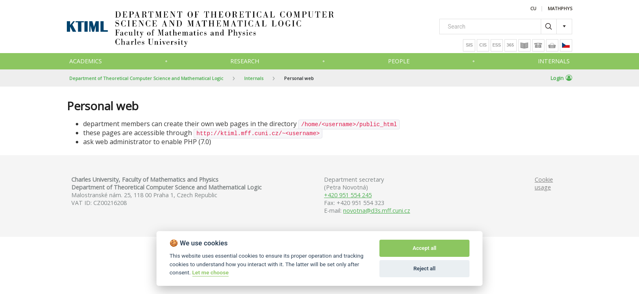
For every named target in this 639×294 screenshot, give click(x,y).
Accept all (424, 248)
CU (533, 8)
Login (561, 78)
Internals (554, 61)
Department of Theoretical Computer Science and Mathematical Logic (146, 78)
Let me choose (210, 272)
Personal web (299, 78)
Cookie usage (544, 183)
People (399, 61)
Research (244, 61)
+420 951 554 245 (348, 195)
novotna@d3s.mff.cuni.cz (376, 210)
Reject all (425, 268)
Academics (85, 61)
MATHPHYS (560, 8)
